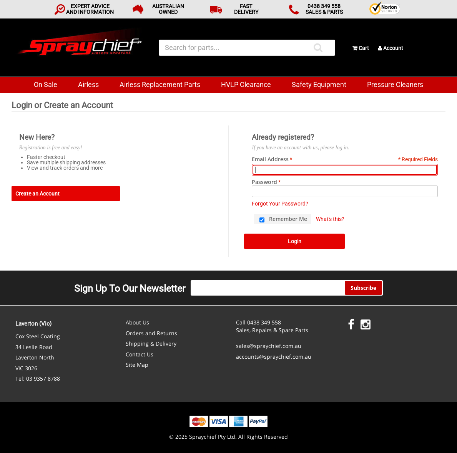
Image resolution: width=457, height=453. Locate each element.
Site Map (137, 364)
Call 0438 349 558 (258, 322)
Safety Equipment (319, 84)
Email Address (270, 159)
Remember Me (288, 218)
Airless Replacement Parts (160, 84)
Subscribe (363, 287)
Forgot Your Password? (280, 203)
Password (264, 182)
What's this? (330, 219)
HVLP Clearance (246, 84)
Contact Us (139, 354)
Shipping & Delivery (151, 343)
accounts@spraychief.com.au (273, 356)
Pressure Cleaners (395, 84)
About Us (137, 322)
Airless (88, 84)
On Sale (45, 84)
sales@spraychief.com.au (268, 345)
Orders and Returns (151, 333)
